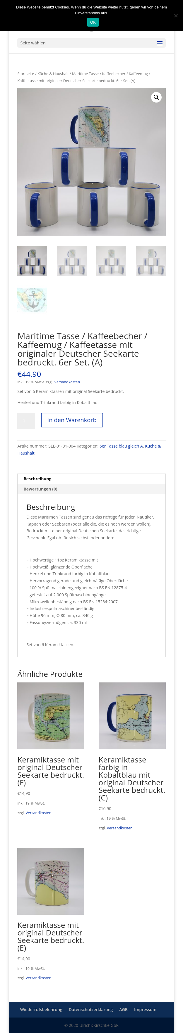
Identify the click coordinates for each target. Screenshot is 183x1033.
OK (93, 22)
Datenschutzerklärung (91, 1009)
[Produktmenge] (26, 421)
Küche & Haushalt (53, 73)
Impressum (145, 1009)
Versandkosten (67, 381)
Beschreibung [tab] (37, 478)
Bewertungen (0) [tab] (40, 489)
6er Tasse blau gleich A (121, 446)
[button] (156, 97)
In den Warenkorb (72, 420)
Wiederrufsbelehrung (41, 1009)
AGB (123, 1009)
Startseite (25, 73)
